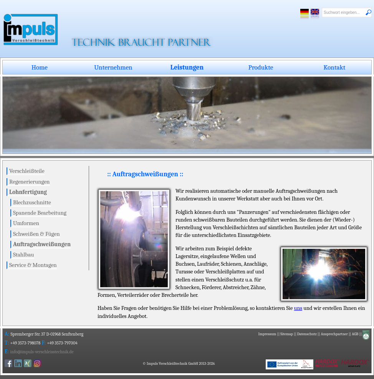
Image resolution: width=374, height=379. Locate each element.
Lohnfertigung (28, 192)
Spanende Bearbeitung (39, 212)
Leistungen (187, 67)
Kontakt (335, 67)
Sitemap (286, 334)
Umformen (26, 223)
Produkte (260, 67)
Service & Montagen (33, 264)
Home (39, 67)
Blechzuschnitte (32, 202)
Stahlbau (23, 254)
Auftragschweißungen (42, 244)
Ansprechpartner (334, 334)
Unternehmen (113, 67)
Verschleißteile (27, 170)
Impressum (267, 334)
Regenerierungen (29, 181)
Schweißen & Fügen (36, 233)
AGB (355, 334)
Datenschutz (307, 334)
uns (298, 308)
